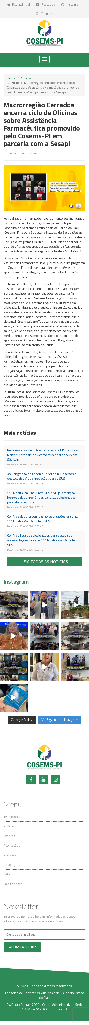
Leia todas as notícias (44, 561)
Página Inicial (18, 4)
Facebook (45, 4)
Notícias (26, 77)
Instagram (71, 4)
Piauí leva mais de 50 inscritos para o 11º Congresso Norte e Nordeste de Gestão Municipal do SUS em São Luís (44, 455)
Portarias (10, 855)
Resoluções (12, 864)
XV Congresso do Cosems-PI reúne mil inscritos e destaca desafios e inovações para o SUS (41, 476)
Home (11, 77)
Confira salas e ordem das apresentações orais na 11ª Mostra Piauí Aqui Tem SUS (42, 519)
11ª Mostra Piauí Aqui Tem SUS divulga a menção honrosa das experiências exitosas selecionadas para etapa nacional (41, 497)
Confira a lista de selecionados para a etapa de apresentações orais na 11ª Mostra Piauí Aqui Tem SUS (42, 540)
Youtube (44, 13)
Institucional (12, 816)
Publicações (12, 845)
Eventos (9, 835)
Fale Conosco (13, 883)
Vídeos (8, 874)
